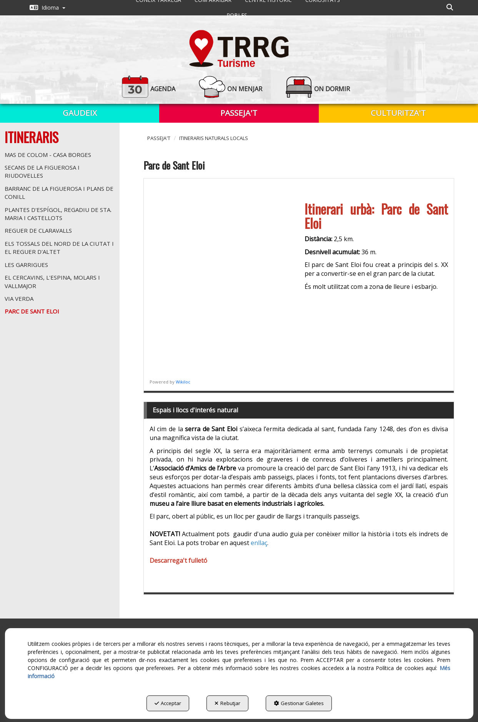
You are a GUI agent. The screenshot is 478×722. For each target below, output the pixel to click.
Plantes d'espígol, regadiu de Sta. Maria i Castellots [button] (58, 214)
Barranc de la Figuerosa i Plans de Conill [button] (59, 192)
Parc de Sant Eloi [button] (32, 311)
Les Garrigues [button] (26, 264)
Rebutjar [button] (227, 703)
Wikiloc (183, 382)
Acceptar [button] (168, 703)
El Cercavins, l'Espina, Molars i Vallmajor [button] (52, 281)
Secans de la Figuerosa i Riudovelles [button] (42, 171)
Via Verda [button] (19, 298)
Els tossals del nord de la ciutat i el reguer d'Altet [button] (59, 247)
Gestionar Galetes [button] (299, 703)
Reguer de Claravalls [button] (38, 230)
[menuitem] (47, 7)
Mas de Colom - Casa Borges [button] (48, 154)
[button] (47, 7)
